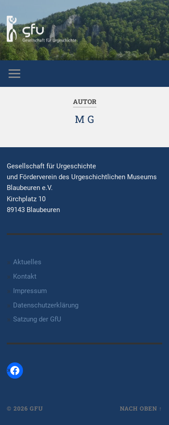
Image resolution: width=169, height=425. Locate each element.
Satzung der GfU (37, 319)
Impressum (30, 291)
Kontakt (25, 276)
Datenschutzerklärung (45, 305)
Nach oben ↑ (141, 408)
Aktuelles (27, 262)
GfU (36, 408)
